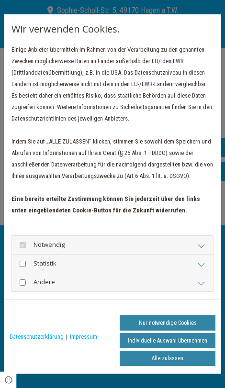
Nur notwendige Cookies (168, 323)
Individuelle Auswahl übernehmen (167, 340)
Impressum (83, 336)
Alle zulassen (167, 358)
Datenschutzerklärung (37, 336)
